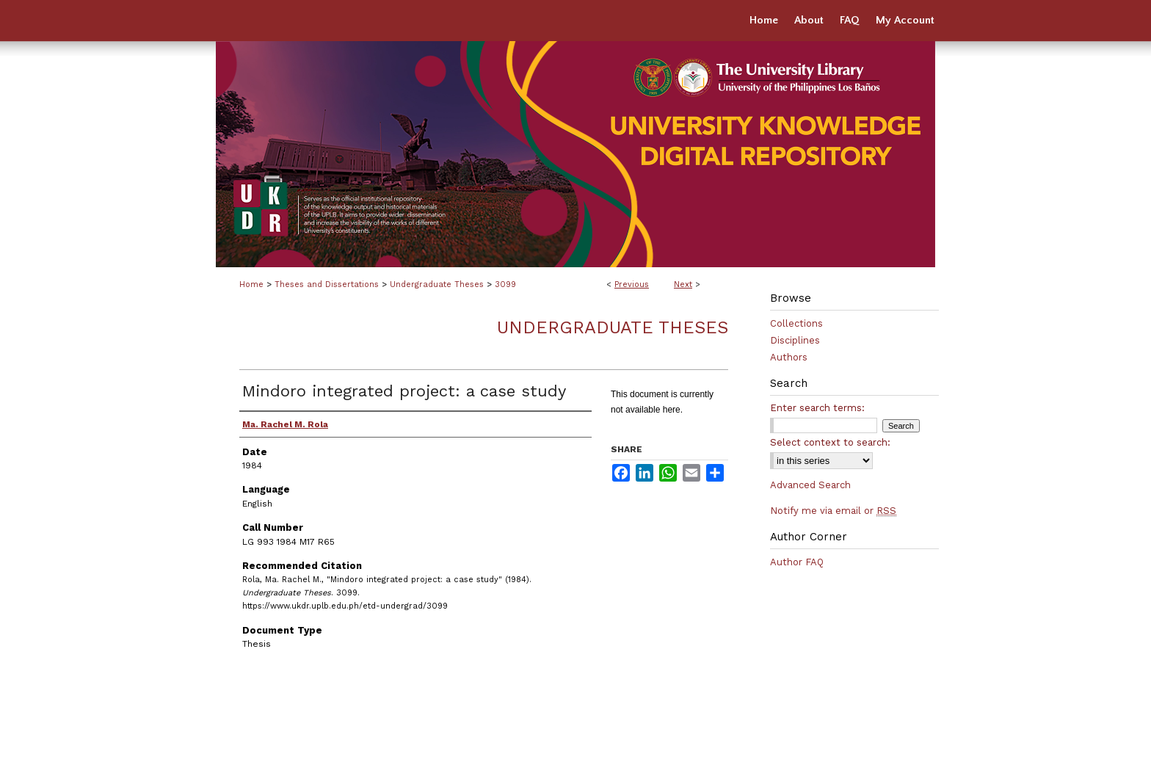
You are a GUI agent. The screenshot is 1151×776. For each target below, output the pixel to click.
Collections (796, 323)
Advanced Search (810, 484)
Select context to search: (830, 442)
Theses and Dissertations (327, 284)
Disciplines (795, 340)
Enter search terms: (817, 407)
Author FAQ (797, 562)
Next (683, 284)
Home (251, 284)
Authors (788, 357)
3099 (505, 284)
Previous (631, 284)
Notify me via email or (833, 510)
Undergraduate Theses (437, 284)
